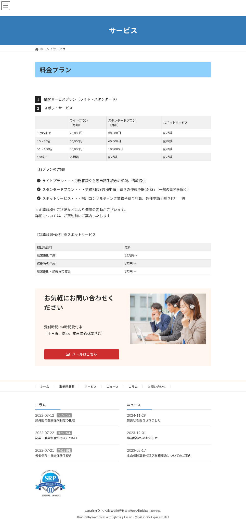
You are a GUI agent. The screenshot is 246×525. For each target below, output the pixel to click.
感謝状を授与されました (144, 420)
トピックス (64, 415)
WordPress (98, 517)
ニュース (113, 387)
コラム (133, 387)
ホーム (44, 387)
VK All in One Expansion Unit (152, 517)
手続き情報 (64, 450)
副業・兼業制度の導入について (56, 438)
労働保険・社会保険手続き (53, 455)
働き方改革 (64, 432)
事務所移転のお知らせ (142, 438)
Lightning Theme (122, 517)
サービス (90, 387)
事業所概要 (66, 387)
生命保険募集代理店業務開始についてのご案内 (159, 455)
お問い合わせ (157, 387)
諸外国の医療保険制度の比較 (55, 420)
